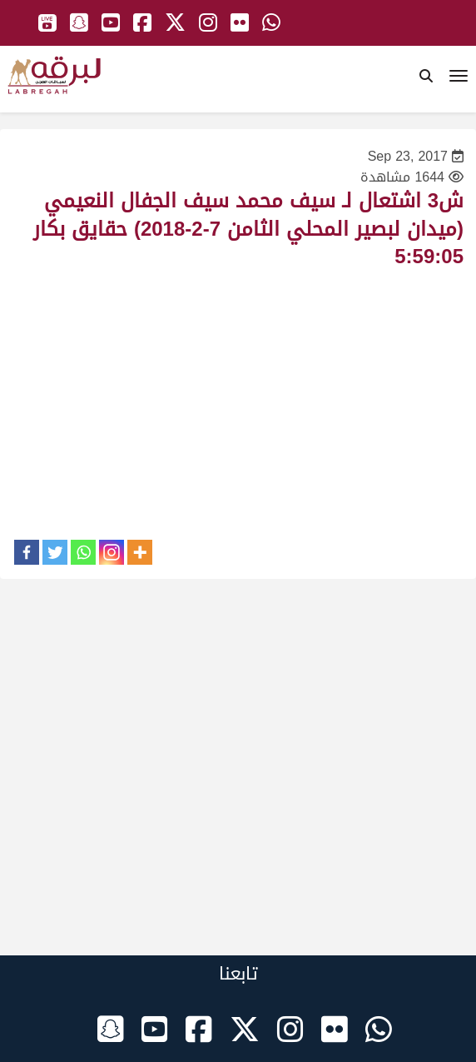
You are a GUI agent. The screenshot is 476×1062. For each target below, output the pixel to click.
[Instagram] (111, 552)
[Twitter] (54, 552)
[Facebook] (26, 552)
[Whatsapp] (83, 552)
